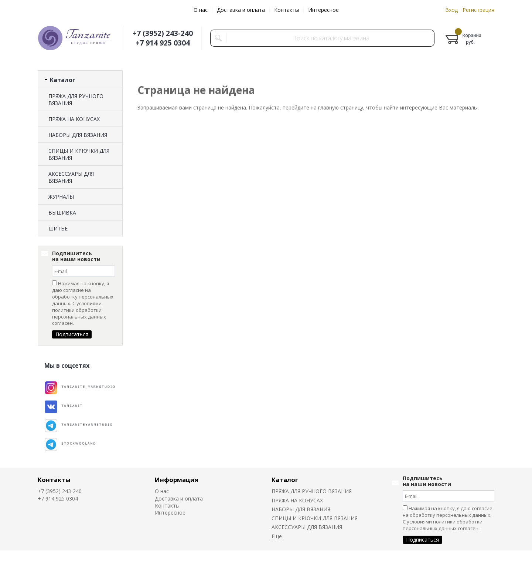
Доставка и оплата (241, 9)
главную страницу (340, 107)
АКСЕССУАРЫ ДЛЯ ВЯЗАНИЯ (71, 177)
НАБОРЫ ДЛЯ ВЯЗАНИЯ (77, 134)
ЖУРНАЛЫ (61, 196)
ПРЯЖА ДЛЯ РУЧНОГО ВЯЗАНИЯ (75, 99)
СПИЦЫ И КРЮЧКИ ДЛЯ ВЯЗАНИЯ (78, 154)
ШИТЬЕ (58, 228)
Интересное (323, 9)
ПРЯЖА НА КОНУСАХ (74, 118)
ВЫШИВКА (62, 212)
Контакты (286, 9)
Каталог (285, 479)
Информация (176, 479)
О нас (201, 9)
